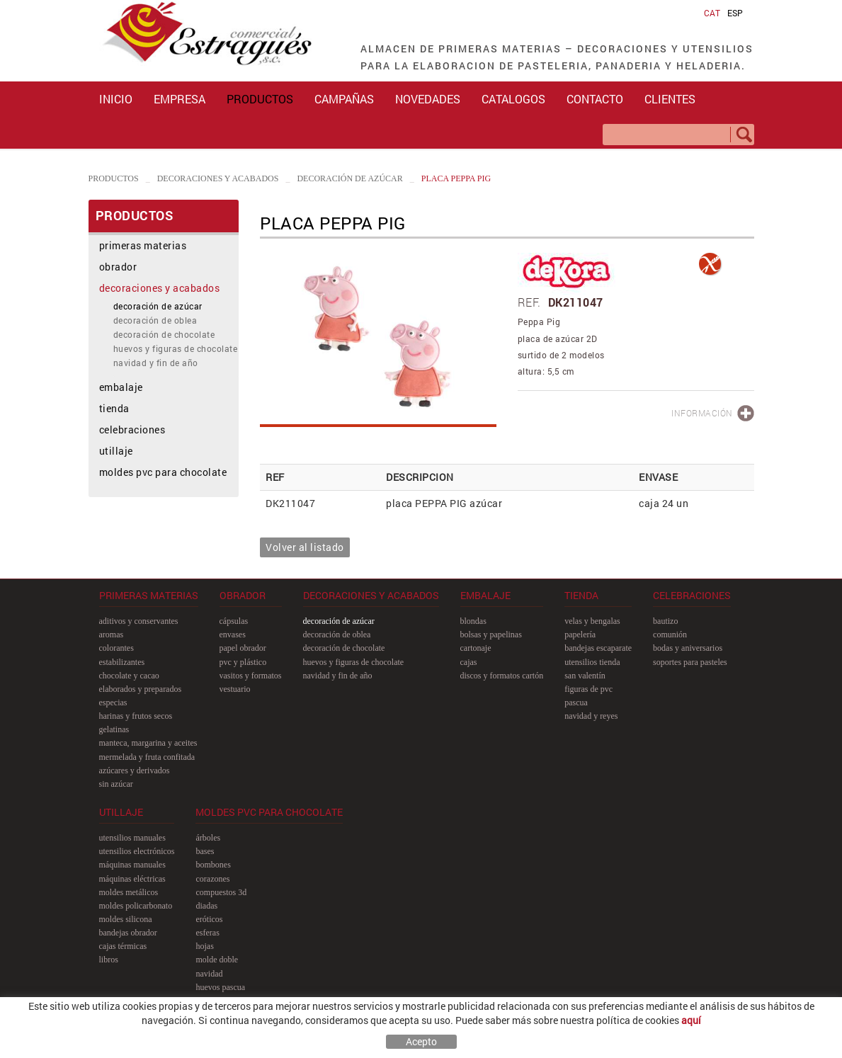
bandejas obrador (128, 933)
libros (108, 960)
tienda (114, 408)
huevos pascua (220, 987)
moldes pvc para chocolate (163, 472)
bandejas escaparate (598, 648)
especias (113, 702)
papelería (580, 634)
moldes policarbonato (136, 906)
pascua (576, 702)
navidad (208, 974)
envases (233, 634)
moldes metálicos (129, 892)
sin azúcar (116, 784)
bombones (212, 865)
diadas (206, 906)
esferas (207, 933)
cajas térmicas (123, 946)
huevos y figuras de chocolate (175, 348)
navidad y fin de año (155, 362)
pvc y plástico (243, 662)
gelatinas (114, 729)
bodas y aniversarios (687, 648)
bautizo (665, 621)
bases (204, 851)
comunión (670, 634)
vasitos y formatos (251, 676)
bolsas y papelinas (491, 634)
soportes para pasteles (690, 662)
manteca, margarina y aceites (148, 743)
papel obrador (243, 648)
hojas (204, 946)
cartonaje (475, 648)
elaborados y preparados (140, 689)
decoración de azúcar (349, 178)
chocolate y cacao (129, 676)
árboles (207, 838)
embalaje (121, 387)
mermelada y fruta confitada (147, 757)
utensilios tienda (592, 662)
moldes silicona (125, 919)
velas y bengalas (592, 621)
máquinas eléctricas (132, 879)
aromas (111, 634)
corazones (212, 879)
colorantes (116, 648)
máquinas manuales (132, 865)
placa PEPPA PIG (456, 178)
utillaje (116, 450)
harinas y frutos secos (136, 716)
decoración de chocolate (164, 334)
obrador (118, 266)
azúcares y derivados (134, 770)
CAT (712, 12)
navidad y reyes (591, 716)
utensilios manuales (132, 838)
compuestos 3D (220, 892)
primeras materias (143, 245)
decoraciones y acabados (218, 178)
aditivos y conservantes (138, 621)
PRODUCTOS (114, 178)
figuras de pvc (588, 689)
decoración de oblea (155, 320)
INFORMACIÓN (702, 413)
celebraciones (132, 429)
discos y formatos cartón (502, 676)
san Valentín (584, 676)
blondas (473, 621)
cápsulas (234, 621)
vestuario (235, 689)
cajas (468, 662)
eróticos (208, 919)
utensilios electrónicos (137, 851)
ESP (735, 12)
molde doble (216, 960)
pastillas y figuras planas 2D (242, 1001)
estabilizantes (122, 662)
